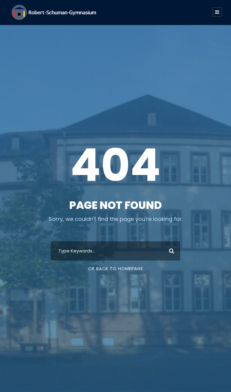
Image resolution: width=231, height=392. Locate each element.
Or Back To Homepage (115, 269)
